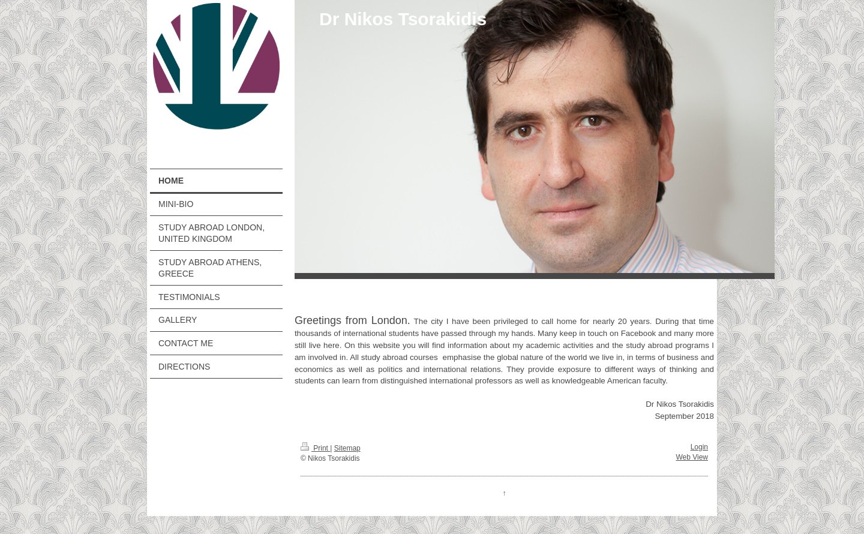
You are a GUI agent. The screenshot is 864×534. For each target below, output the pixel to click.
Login (699, 447)
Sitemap (347, 448)
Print (315, 448)
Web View (692, 457)
